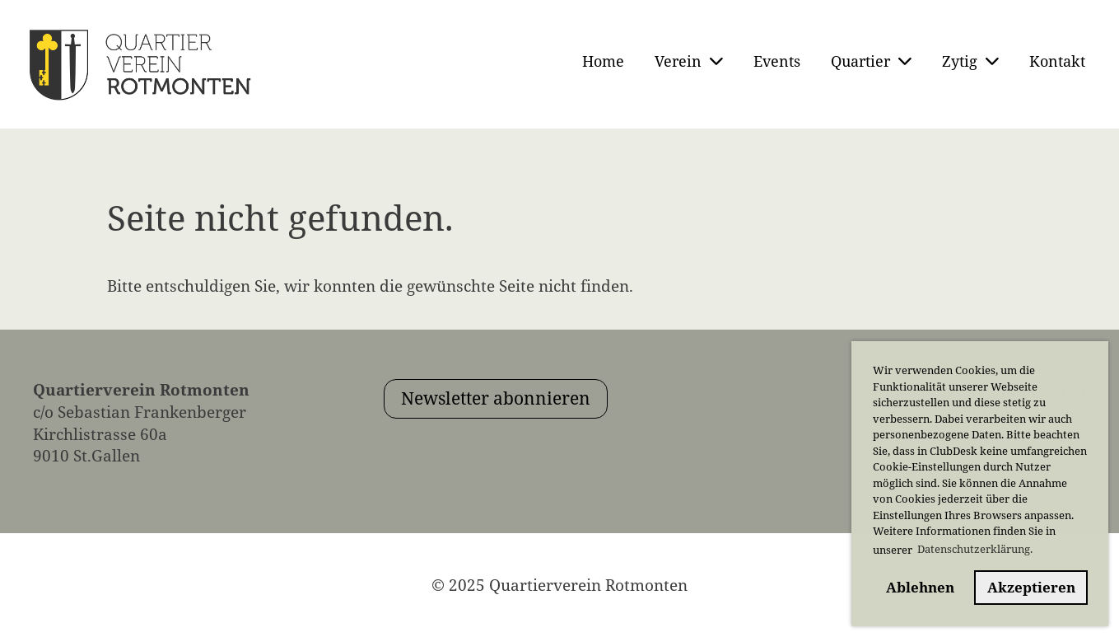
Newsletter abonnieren (495, 398)
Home (603, 61)
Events (776, 61)
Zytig (970, 61)
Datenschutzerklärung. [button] (975, 548)
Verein (689, 61)
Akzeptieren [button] (1031, 587)
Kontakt (1057, 61)
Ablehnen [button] (920, 587)
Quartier (871, 61)
